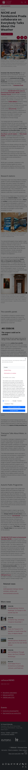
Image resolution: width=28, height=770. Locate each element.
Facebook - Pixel (9, 404)
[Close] (25, 359)
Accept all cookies (14, 410)
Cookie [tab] (6, 367)
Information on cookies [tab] (10, 373)
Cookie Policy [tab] (7, 370)
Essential (7, 401)
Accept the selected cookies (14, 407)
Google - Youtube (17, 401)
